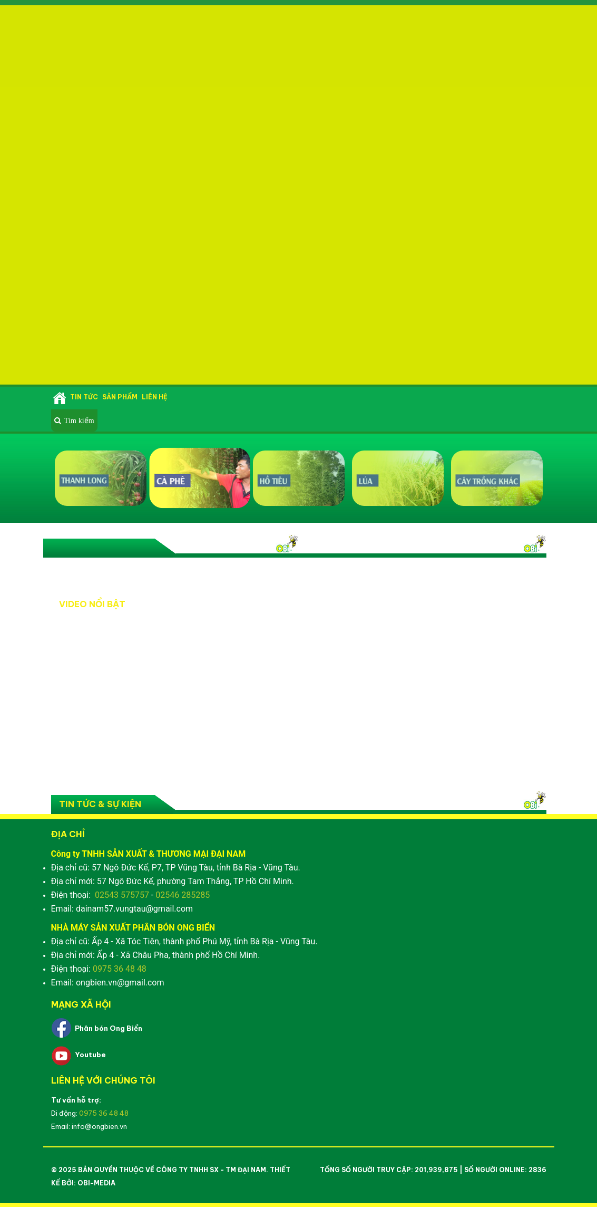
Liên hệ (155, 397)
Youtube (90, 1054)
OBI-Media (96, 1183)
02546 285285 (182, 895)
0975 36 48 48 (119, 969)
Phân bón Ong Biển (108, 1028)
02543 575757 (122, 895)
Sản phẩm (120, 397)
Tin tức (84, 397)
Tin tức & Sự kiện (100, 804)
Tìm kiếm (79, 420)
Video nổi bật (116, 548)
